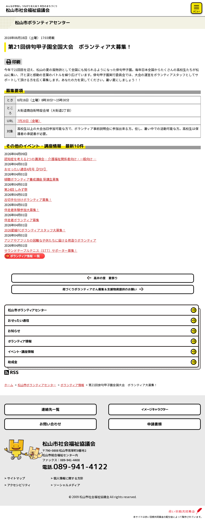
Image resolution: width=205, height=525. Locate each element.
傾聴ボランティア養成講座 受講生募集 (31, 179)
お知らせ (14, 331)
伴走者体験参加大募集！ (21, 209)
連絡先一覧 (50, 409)
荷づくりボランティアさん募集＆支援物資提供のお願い (99, 289)
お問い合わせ (50, 424)
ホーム (8, 385)
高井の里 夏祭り (105, 278)
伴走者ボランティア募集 (21, 220)
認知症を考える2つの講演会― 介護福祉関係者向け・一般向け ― (50, 159)
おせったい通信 (18, 320)
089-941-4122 (74, 466)
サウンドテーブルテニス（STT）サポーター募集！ (40, 250)
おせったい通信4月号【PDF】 (25, 169)
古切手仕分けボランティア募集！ (28, 199)
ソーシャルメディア (67, 485)
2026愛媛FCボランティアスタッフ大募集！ (35, 230)
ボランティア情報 (20, 341)
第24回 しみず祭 (15, 189)
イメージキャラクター (154, 409)
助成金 (12, 362)
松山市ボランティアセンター (27, 310)
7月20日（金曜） (29, 120)
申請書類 (154, 424)
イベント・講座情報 (21, 351)
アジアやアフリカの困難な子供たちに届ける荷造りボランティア (50, 240)
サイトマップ (16, 478)
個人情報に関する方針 (68, 478)
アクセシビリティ (19, 485)
